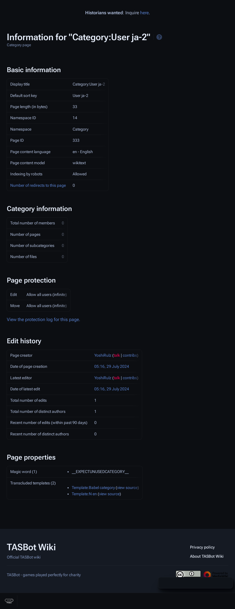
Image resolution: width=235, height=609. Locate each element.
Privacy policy (202, 547)
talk (117, 355)
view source (127, 487)
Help (159, 37)
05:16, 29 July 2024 (111, 366)
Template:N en (84, 494)
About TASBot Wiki (207, 556)
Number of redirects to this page (38, 185)
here (144, 12)
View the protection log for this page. (43, 319)
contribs (130, 355)
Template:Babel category (93, 487)
